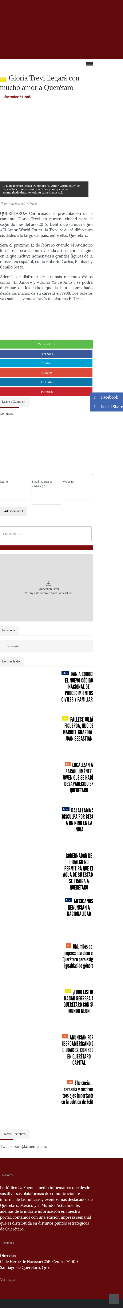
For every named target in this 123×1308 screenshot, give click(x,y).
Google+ (46, 373)
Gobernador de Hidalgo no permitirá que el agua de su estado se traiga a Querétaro (79, 871)
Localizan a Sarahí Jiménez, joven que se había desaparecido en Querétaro (79, 777)
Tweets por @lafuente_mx (23, 1146)
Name (5, 481)
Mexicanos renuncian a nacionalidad (79, 907)
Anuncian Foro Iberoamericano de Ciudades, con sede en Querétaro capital (79, 1050)
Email (42, 484)
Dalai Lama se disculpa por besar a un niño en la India (79, 820)
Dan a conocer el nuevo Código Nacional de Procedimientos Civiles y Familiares (78, 686)
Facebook (47, 354)
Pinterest (47, 392)
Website (68, 481)
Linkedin (47, 382)
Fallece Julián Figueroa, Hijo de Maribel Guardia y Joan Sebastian (79, 729)
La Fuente (12, 646)
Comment (6, 413)
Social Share (106, 406)
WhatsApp (46, 344)
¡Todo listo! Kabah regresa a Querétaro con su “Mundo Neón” (79, 1001)
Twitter (47, 363)
